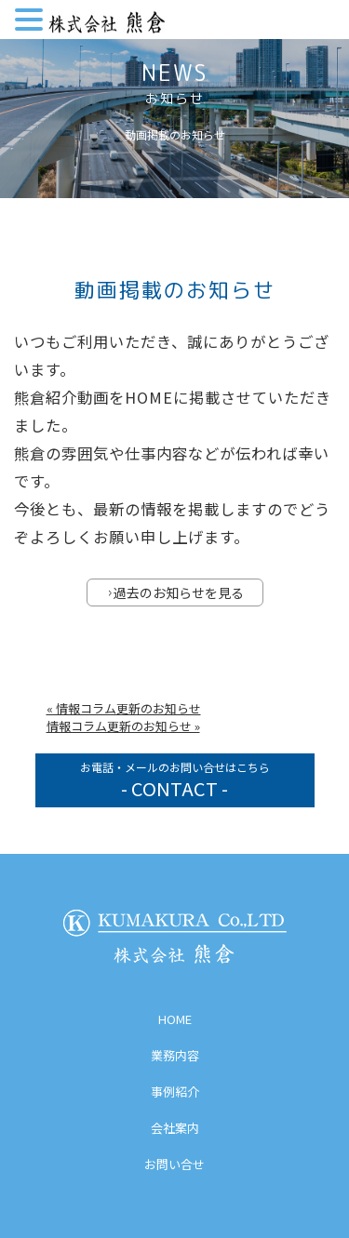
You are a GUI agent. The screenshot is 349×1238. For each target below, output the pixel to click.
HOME (175, 1019)
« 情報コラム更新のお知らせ (124, 708)
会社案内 (175, 1128)
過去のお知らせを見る (176, 592)
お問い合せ (174, 1164)
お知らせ (175, 98)
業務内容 (175, 1055)
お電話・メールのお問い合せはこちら (175, 780)
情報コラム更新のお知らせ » (123, 726)
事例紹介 (175, 1091)
